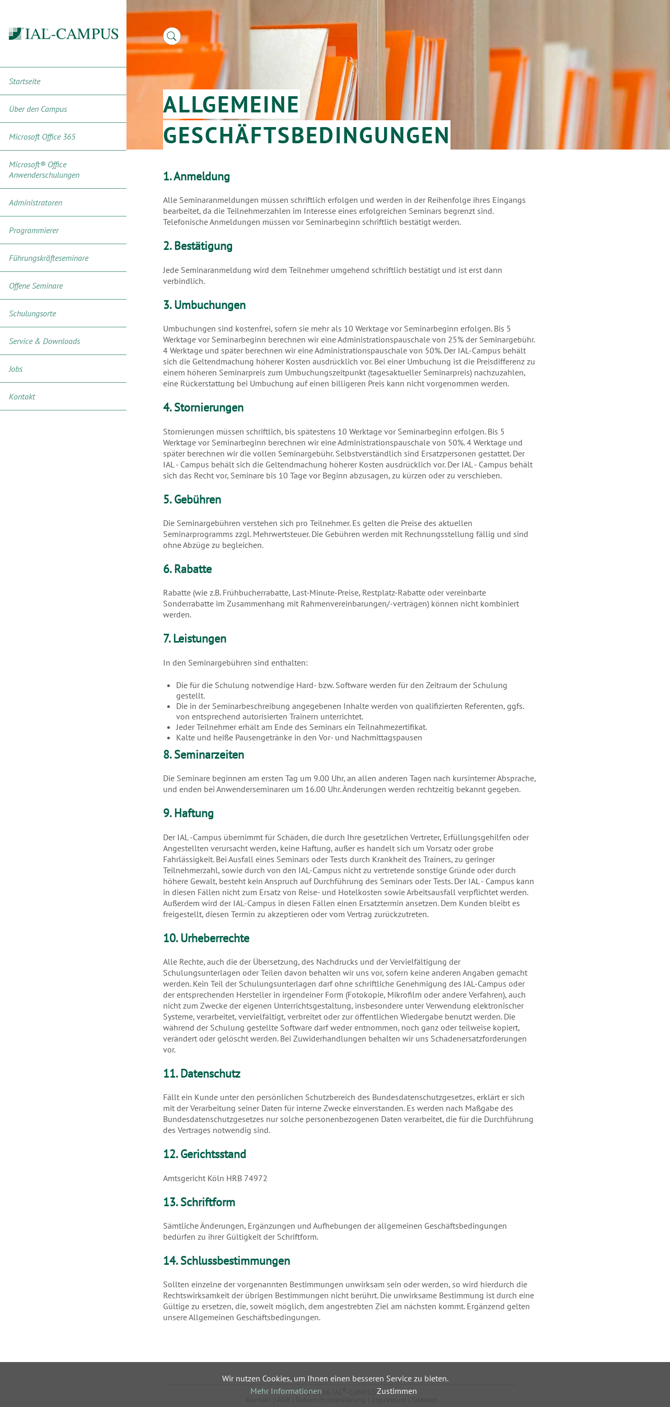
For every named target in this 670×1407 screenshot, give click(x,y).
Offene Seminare (36, 285)
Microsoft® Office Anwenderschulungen (44, 169)
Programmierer (34, 230)
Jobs (15, 368)
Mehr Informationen (286, 1391)
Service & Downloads (44, 341)
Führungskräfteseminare (48, 258)
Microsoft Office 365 (42, 136)
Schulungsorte (32, 313)
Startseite (24, 81)
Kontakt (22, 396)
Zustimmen (397, 1391)
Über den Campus (38, 109)
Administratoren (35, 202)
